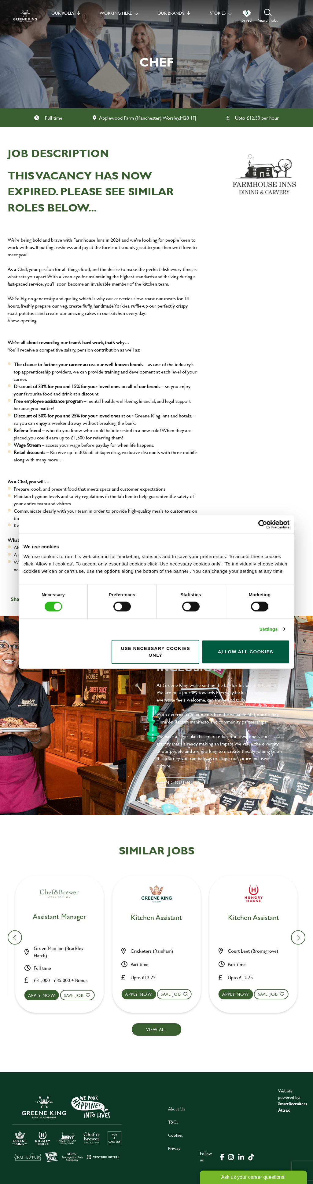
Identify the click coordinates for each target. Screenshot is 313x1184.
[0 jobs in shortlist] (246, 16)
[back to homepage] (25, 16)
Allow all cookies (245, 651)
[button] (268, 16)
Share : (19, 598)
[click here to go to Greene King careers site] (67, 1128)
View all (156, 1029)
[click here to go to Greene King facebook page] (222, 1156)
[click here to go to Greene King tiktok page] (251, 1156)
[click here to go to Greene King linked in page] (241, 1156)
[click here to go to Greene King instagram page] (231, 1156)
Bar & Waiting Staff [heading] (63, 917)
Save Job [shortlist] (78, 994)
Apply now (45, 994)
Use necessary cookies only (155, 651)
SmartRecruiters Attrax (292, 1106)
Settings (269, 629)
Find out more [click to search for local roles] (181, 782)
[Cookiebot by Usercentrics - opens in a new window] (262, 524)
